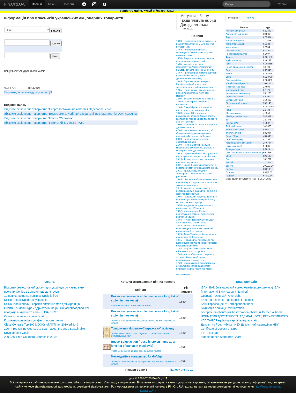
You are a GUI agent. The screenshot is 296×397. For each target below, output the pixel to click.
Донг (228, 106)
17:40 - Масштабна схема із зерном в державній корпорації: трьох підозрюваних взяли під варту (195, 257)
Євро (228, 156)
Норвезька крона (234, 96)
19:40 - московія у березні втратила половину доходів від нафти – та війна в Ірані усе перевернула (196, 191)
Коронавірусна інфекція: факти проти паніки (33, 320)
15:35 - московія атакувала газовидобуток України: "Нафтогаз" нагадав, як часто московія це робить (195, 67)
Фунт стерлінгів (233, 133)
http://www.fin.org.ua (267, 386)
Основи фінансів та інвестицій (24, 316)
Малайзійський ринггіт (237, 83)
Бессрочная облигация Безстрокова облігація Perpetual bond (241, 312)
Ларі (228, 159)
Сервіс (283, 4)
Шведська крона (234, 113)
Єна (228, 70)
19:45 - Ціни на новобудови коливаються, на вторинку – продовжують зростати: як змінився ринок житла (197, 182)
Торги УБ (249, 17)
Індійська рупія (233, 60)
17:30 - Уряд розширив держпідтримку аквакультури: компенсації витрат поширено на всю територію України (195, 266)
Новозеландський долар (238, 93)
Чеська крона (232, 47)
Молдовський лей (235, 90)
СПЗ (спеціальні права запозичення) (244, 152)
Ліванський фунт (234, 80)
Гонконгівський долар (236, 54)
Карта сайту (148, 390)
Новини (37, 4)
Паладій (230, 175)
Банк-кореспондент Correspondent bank (227, 304)
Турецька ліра (233, 149)
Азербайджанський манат (239, 142)
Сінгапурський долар (236, 103)
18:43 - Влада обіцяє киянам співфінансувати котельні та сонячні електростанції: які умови (194, 228)
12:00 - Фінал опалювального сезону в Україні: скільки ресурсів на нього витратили (195, 101)
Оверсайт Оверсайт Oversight (220, 295)
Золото (229, 166)
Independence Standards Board (221, 337)
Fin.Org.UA (14, 4)
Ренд (228, 110)
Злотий (229, 162)
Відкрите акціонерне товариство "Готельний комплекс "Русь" (44, 122)
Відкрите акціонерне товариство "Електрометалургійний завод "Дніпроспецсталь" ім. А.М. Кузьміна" (71, 113)
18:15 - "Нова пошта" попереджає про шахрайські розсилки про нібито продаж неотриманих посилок (196, 243)
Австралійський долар (237, 34)
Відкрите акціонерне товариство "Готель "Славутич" (39, 118)
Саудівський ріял (234, 100)
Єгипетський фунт (235, 129)
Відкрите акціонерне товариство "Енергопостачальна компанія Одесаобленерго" (58, 109)
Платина (230, 172)
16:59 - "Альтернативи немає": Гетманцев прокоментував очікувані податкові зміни (194, 52)
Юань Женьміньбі (235, 44)
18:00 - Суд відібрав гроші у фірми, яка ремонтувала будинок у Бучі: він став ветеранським (196, 44)
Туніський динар (234, 126)
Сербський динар (234, 139)
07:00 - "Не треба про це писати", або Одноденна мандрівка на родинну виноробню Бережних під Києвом (195, 133)
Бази (52, 4)
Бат (227, 119)
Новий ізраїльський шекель (239, 67)
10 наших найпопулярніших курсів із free (31, 295)
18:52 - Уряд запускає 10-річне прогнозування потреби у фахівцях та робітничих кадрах (195, 214)
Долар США (232, 136)
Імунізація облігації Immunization (222, 308)
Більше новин (183, 274)
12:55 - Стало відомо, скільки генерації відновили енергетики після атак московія (196, 93)
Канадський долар (235, 40)
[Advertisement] (138, 48)
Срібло (229, 169)
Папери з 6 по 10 (181, 369)
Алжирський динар (235, 30)
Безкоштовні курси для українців (25, 299)
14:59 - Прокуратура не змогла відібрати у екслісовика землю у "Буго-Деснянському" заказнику (196, 75)
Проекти (69, 4)
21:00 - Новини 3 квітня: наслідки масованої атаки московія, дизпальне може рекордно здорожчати (195, 148)
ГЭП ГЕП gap (210, 332)
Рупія (228, 63)
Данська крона (233, 50)
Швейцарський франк (237, 116)
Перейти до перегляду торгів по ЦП (28, 92)
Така (228, 37)
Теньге (229, 73)
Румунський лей (234, 146)
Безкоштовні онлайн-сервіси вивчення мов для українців (42, 304)
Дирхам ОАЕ (232, 123)
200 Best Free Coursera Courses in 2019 (30, 337)
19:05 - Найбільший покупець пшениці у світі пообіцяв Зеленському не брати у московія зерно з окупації (196, 199)
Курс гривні (233, 17)
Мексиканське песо (235, 86)
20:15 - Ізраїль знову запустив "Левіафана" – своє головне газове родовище (194, 173)
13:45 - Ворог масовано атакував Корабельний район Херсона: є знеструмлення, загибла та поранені (194, 84)
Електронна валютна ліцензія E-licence (227, 299)
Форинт (229, 57)
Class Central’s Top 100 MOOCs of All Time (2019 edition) (41, 324)
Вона (228, 77)
